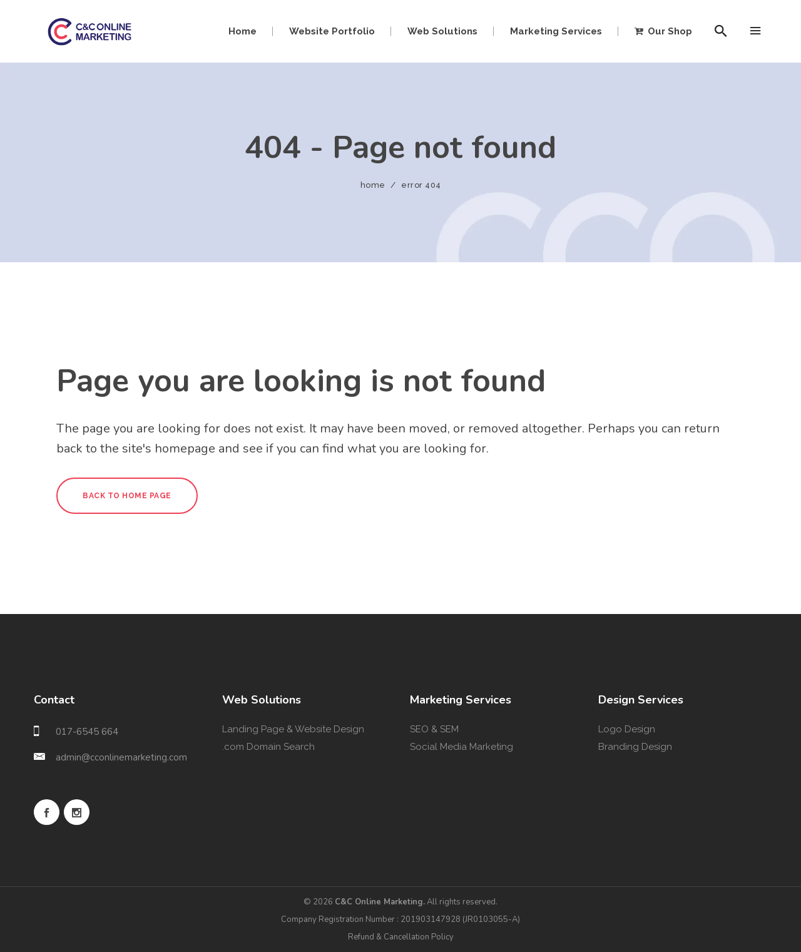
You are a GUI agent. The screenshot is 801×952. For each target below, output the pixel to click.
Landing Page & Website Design (293, 729)
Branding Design (635, 746)
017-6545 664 (87, 731)
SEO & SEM (434, 729)
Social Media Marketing (461, 746)
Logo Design (626, 729)
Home (372, 185)
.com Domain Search (268, 746)
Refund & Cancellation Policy (401, 937)
